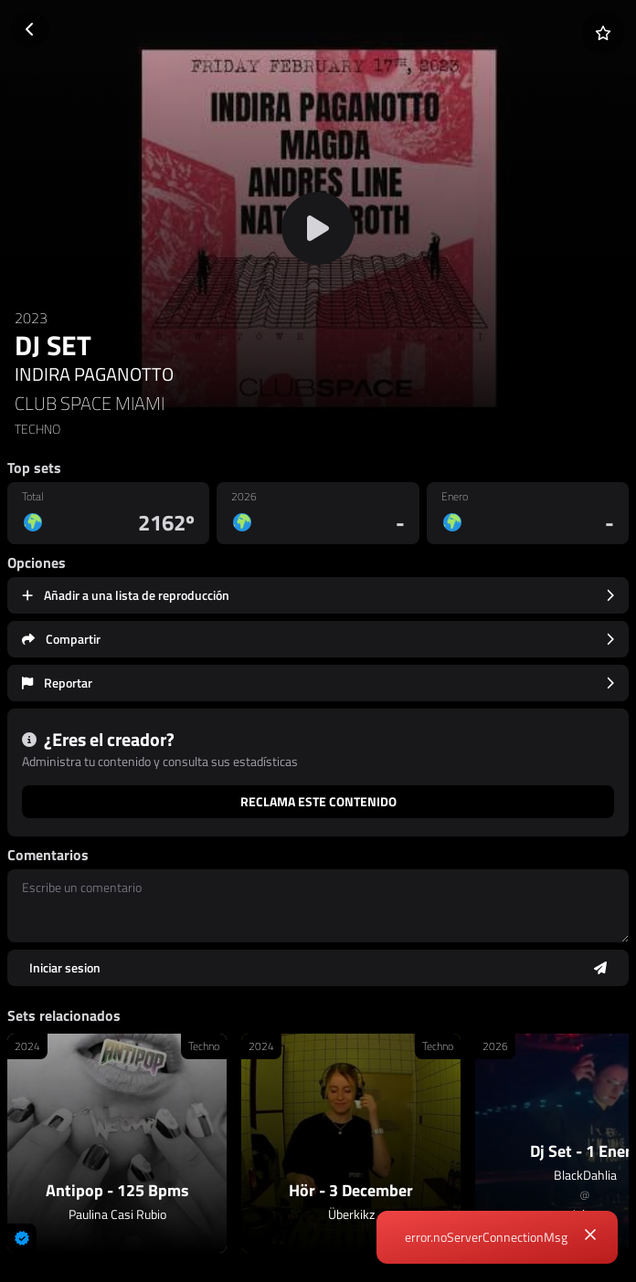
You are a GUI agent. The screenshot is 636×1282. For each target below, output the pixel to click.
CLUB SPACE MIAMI (89, 403)
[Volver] (30, 29)
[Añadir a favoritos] (603, 33)
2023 (31, 318)
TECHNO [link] (37, 428)
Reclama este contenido (318, 801)
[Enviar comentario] (318, 968)
